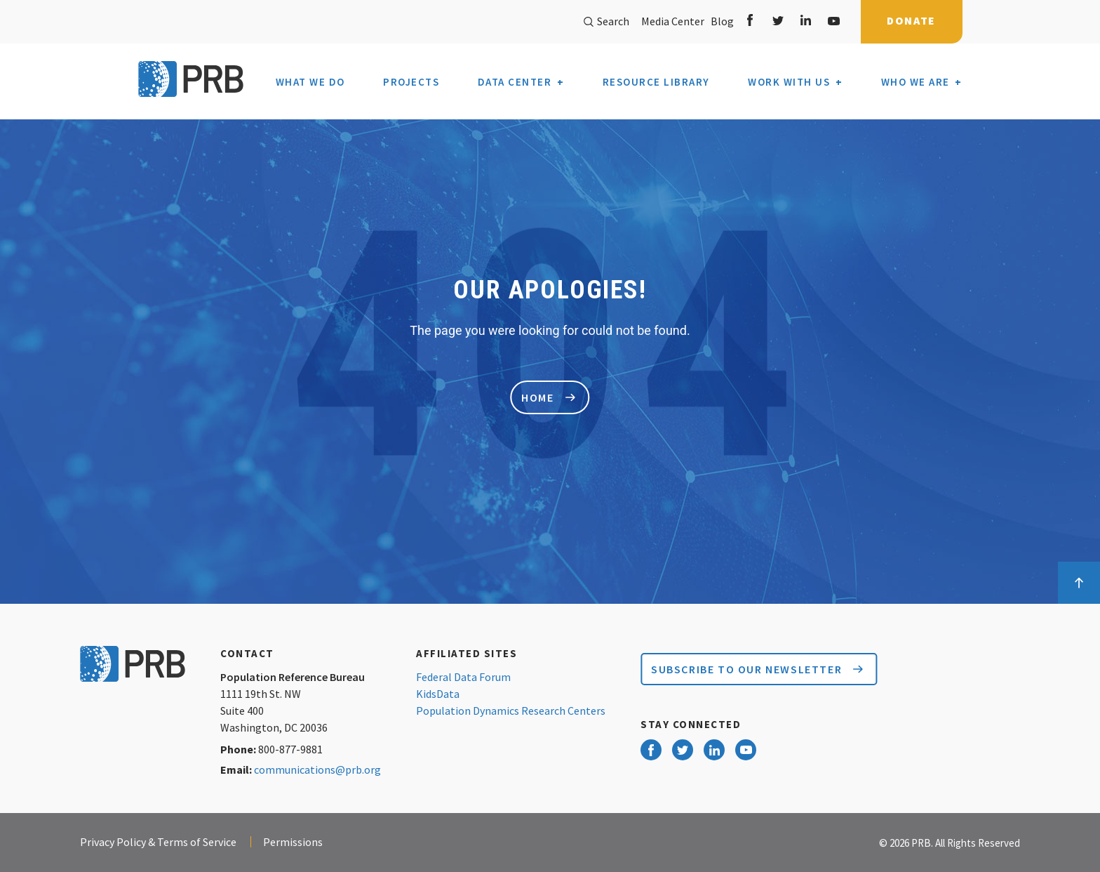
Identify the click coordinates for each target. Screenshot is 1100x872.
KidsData (438, 694)
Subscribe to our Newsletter (757, 669)
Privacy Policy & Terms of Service (158, 842)
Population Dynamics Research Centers (510, 710)
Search (606, 21)
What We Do (310, 82)
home (548, 397)
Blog (720, 21)
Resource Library (656, 82)
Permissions (293, 842)
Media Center (672, 21)
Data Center (515, 82)
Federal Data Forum (463, 677)
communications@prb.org (317, 769)
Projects (411, 82)
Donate (911, 20)
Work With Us (789, 82)
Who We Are (915, 82)
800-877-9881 (290, 749)
